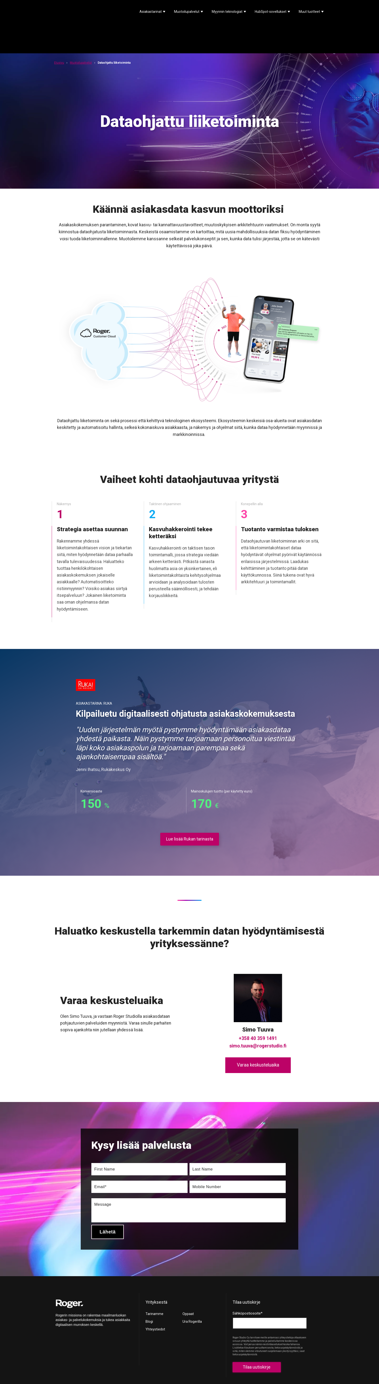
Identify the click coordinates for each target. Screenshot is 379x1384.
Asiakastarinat (150, 12)
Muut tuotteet (309, 12)
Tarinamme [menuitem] (154, 1279)
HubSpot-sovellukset (270, 12)
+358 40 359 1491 (258, 1004)
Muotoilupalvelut (186, 12)
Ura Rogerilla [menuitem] (192, 1287)
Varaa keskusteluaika (258, 1030)
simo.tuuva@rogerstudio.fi (257, 1011)
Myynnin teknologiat (227, 12)
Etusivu (59, 28)
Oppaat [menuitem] (188, 1279)
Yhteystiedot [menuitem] (155, 1295)
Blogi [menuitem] (149, 1287)
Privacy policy (199, 1364)
